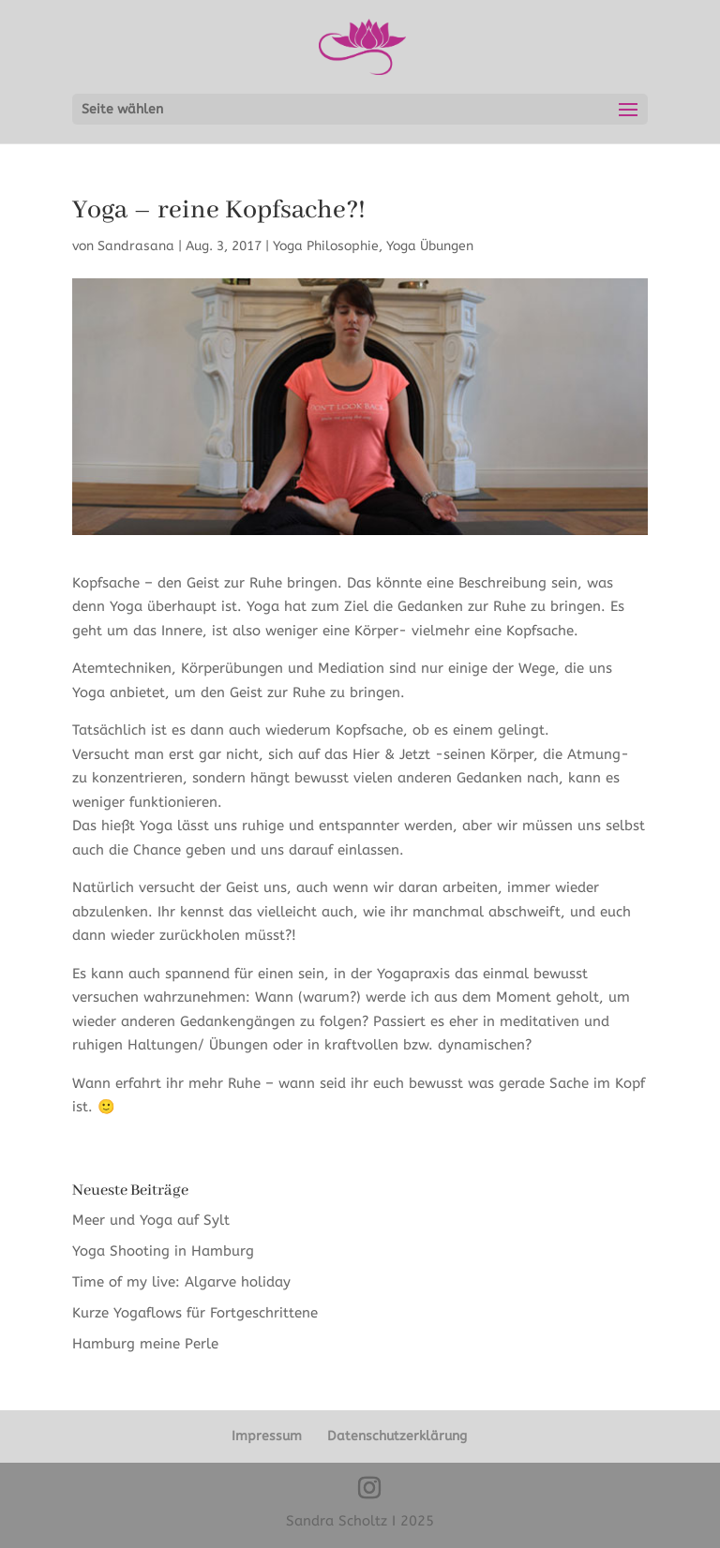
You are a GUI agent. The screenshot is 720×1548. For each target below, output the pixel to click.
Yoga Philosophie (326, 246)
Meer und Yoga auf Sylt (151, 1220)
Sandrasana (136, 246)
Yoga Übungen (429, 246)
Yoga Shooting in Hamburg (163, 1251)
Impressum (267, 1436)
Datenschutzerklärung (397, 1436)
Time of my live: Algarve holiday (181, 1281)
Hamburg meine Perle (147, 1343)
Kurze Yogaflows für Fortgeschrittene (195, 1312)
